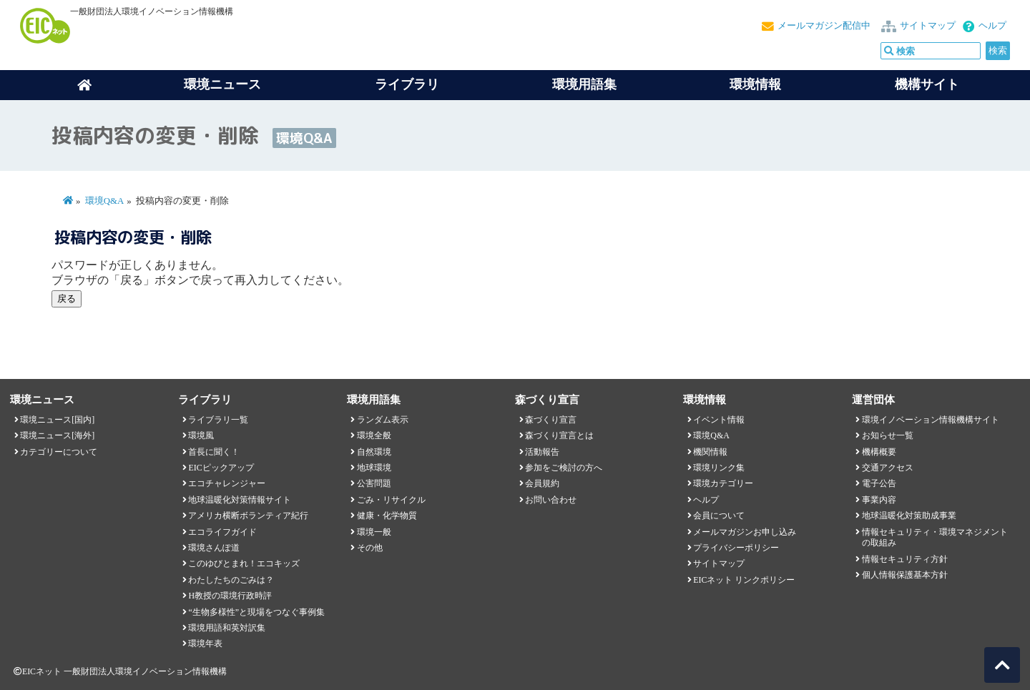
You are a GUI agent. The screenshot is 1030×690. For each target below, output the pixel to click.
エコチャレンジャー (226, 483)
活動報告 (542, 452)
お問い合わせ (551, 500)
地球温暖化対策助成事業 (909, 516)
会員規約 (542, 483)
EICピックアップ (220, 468)
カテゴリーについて (58, 452)
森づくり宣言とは (559, 435)
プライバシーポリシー (736, 548)
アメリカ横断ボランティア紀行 (248, 516)
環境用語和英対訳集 (226, 628)
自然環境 (374, 452)
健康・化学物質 (387, 516)
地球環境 (374, 468)
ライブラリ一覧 (218, 420)
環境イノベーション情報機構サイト (930, 420)
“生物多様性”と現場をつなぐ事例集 (256, 612)
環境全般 (374, 435)
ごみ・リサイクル (391, 500)
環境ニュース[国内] (57, 420)
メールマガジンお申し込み (744, 532)
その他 (370, 548)
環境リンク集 (719, 468)
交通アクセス (887, 468)
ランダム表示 (382, 420)
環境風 (201, 435)
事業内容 (879, 500)
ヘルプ (992, 26)
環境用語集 (584, 84)
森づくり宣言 (551, 420)
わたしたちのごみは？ (231, 580)
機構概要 (879, 452)
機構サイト (927, 84)
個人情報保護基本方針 (905, 575)
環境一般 (374, 532)
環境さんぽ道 (214, 548)
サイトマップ (928, 26)
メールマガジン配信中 (824, 26)
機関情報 (710, 452)
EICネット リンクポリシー (744, 580)
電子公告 (879, 483)
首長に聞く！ (214, 452)
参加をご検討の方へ (563, 468)
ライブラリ (407, 84)
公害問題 (374, 483)
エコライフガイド (222, 532)
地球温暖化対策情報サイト (239, 500)
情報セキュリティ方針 (905, 559)
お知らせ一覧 (887, 435)
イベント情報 (719, 420)
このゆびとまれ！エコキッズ (244, 563)
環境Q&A (104, 201)
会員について (719, 516)
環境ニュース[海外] (57, 435)
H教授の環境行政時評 (230, 596)
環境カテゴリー (723, 483)
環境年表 (205, 644)
